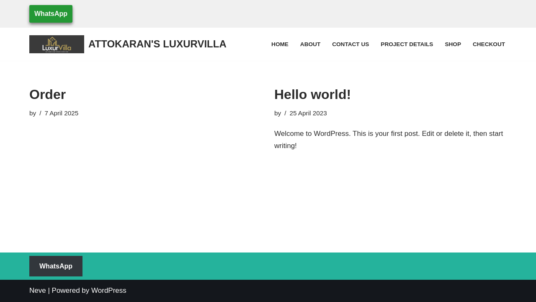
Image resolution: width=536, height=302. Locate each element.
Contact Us (350, 44)
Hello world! (312, 94)
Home (280, 44)
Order (47, 94)
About (310, 44)
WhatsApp (50, 13)
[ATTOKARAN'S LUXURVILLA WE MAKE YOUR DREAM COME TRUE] (128, 44)
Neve (37, 290)
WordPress (108, 290)
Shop (453, 44)
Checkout (489, 44)
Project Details (407, 44)
